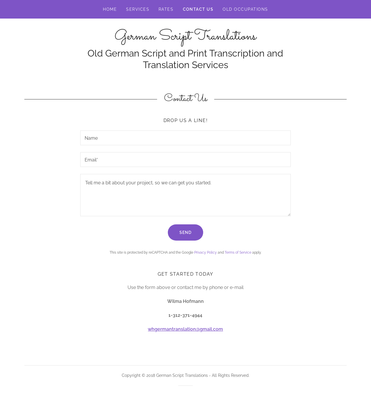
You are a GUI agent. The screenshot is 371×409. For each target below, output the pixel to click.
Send (185, 232)
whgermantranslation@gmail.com (185, 329)
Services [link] (137, 9)
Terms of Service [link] (238, 252)
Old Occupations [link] (245, 9)
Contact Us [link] (198, 9)
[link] (185, 38)
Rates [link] (166, 9)
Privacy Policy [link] (205, 252)
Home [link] (110, 9)
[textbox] (185, 137)
